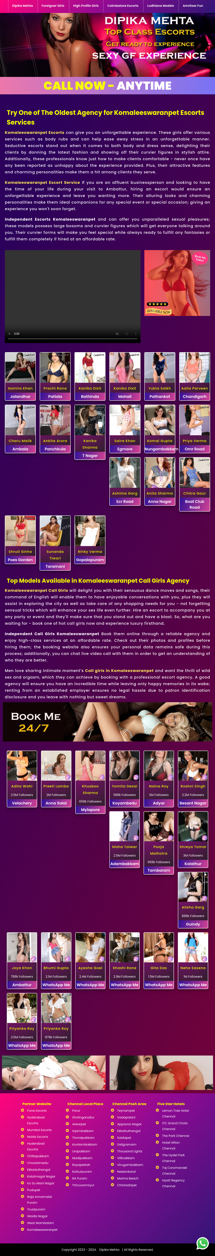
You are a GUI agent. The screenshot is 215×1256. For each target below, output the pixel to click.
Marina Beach (128, 1178)
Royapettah (81, 1165)
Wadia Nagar (37, 1216)
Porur (76, 1110)
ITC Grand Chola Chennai (175, 1126)
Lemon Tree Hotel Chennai (175, 1113)
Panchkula (55, 449)
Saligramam (126, 1144)
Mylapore (90, 809)
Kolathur (193, 863)
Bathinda (90, 396)
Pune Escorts (37, 1110)
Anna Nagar (160, 501)
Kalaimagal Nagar (41, 1176)
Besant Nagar (193, 803)
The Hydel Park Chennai (173, 1158)
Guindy (193, 924)
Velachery (22, 803)
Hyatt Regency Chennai (173, 1183)
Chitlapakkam (38, 1156)
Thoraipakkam (83, 1138)
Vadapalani (126, 1117)
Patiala (55, 396)
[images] (201, 1242)
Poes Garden (20, 560)
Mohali (125, 396)
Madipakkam (82, 1158)
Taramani (55, 566)
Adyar (159, 803)
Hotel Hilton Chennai (171, 1145)
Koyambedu (124, 803)
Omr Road (195, 449)
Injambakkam (83, 1131)
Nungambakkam (160, 449)
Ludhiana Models (160, 5)
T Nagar (90, 455)
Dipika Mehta (22, 5)
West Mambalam (40, 1223)
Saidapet (124, 1138)
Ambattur (22, 985)
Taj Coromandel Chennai (174, 1171)
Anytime (107, 85)
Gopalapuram (90, 560)
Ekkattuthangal (128, 1131)
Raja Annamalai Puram (39, 1200)
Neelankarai (126, 1171)
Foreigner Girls (53, 5)
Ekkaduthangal (38, 1169)
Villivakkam (126, 1158)
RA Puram (79, 1178)
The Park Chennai (175, 1136)
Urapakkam (81, 1151)
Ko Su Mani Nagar (41, 1183)
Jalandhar (20, 396)
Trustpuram (36, 1209)
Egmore (124, 449)
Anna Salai (56, 803)
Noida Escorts (37, 1137)
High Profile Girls (86, 5)
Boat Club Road (194, 504)
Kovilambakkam (84, 1144)
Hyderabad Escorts (36, 1120)
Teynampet (126, 1110)
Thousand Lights (129, 1151)
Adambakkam (124, 863)
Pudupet (33, 1190)
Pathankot (160, 396)
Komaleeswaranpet (41, 1230)
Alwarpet (79, 1124)
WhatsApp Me (56, 985)
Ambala (20, 449)
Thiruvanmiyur (83, 1185)
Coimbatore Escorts (122, 5)
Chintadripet (127, 1185)
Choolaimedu (37, 1163)
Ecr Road (124, 501)
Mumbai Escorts (39, 1130)
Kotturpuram (82, 1171)
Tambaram (159, 870)
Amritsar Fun (193, 5)
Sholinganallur (83, 1117)
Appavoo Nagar (129, 1124)
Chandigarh (194, 396)
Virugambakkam (130, 1165)
